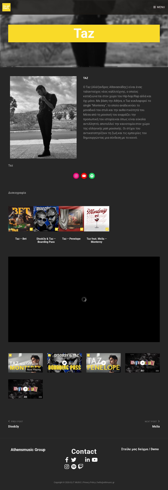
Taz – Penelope (71, 238)
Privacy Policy (89, 482)
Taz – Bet (20, 238)
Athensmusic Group (28, 450)
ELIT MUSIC (75, 482)
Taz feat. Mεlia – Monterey (97, 240)
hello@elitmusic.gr (105, 482)
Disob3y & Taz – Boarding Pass (46, 240)
